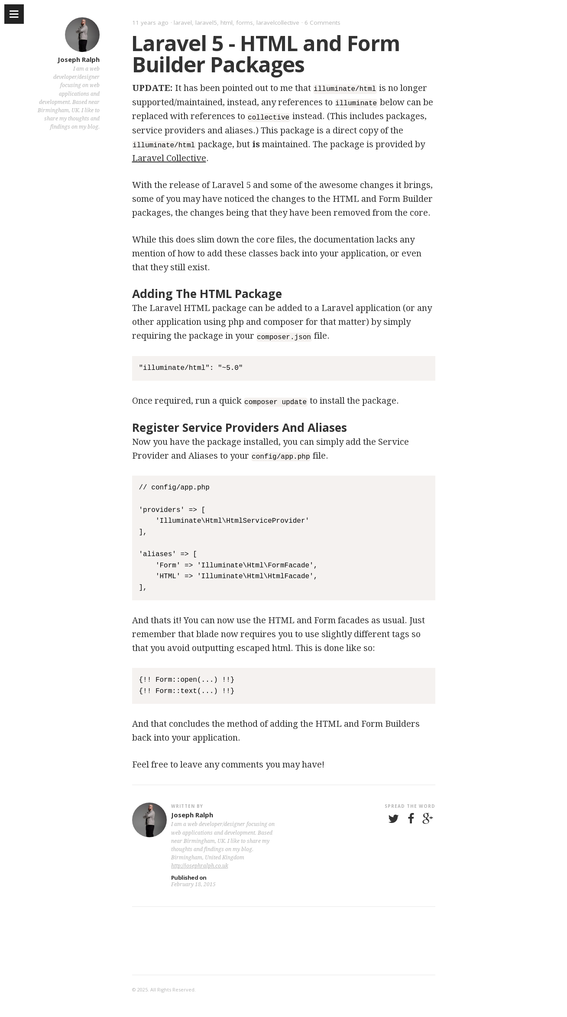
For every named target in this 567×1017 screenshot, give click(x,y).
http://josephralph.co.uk (199, 864)
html (226, 22)
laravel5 (206, 22)
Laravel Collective (169, 157)
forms (244, 22)
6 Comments (322, 22)
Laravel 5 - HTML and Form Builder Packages (265, 53)
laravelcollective (277, 22)
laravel (183, 22)
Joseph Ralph (79, 59)
